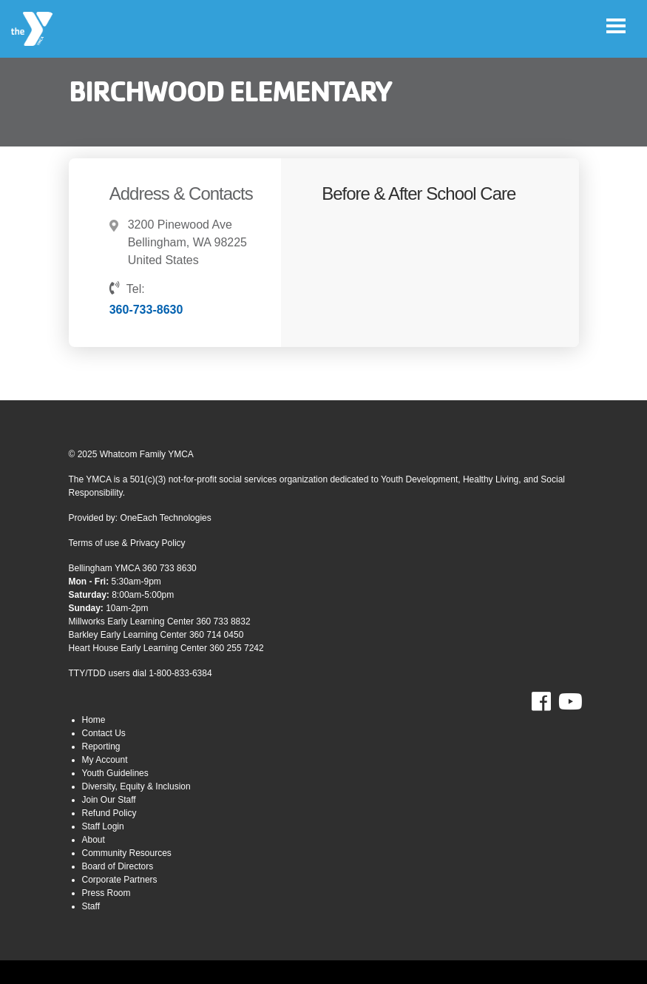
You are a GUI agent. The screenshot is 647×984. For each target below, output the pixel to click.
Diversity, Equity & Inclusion (136, 786)
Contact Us (104, 733)
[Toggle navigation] (616, 26)
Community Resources (127, 853)
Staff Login (103, 826)
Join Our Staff (109, 800)
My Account (105, 760)
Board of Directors (118, 866)
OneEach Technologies (166, 518)
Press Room (106, 893)
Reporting (101, 746)
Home (94, 720)
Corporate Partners (119, 880)
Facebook (551, 702)
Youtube (568, 702)
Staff (91, 906)
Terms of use (94, 543)
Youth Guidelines (115, 773)
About (93, 840)
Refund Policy (109, 813)
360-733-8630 (146, 309)
